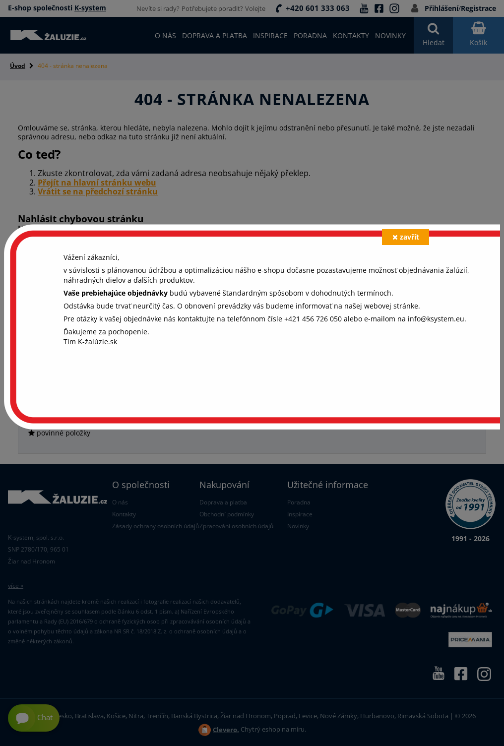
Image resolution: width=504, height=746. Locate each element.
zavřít (405, 237)
